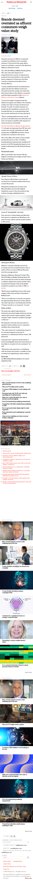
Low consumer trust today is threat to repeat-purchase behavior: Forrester (15, 666)
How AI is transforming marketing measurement (16, 401)
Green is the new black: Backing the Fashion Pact (17, 453)
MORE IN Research (7, 520)
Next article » (28, 375)
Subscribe (19, 8)
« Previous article (6, 375)
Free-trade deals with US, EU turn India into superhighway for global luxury (14, 394)
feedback (26, 876)
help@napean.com (21, 845)
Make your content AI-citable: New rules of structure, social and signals (14, 398)
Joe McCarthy (7, 56)
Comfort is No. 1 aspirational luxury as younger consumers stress (13, 616)
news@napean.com (16, 848)
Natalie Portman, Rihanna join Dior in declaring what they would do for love (16, 471)
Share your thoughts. (10, 371)
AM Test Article (7, 451)
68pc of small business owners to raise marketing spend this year (13, 542)
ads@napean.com (6, 852)
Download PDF (7, 368)
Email (5, 13)
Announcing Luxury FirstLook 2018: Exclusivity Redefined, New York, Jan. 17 (16, 475)
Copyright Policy (17, 861)
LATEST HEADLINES (6, 380)
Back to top (28, 672)
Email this (6, 366)
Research (3, 15)
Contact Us (6, 869)
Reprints (17, 366)
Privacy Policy (7, 861)
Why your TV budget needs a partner (13, 387)
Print (10, 13)
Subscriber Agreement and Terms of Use (14, 866)
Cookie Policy (7, 864)
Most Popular (12, 8)
